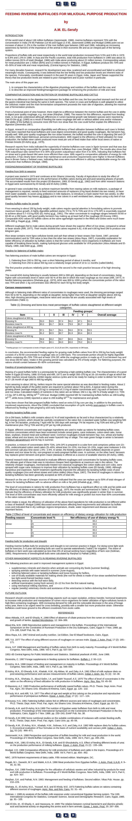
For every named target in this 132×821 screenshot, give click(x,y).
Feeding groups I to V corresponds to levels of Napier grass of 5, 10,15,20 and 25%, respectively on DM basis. (47, 348)
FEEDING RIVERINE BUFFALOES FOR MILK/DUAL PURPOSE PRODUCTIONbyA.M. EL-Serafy (66, 22)
